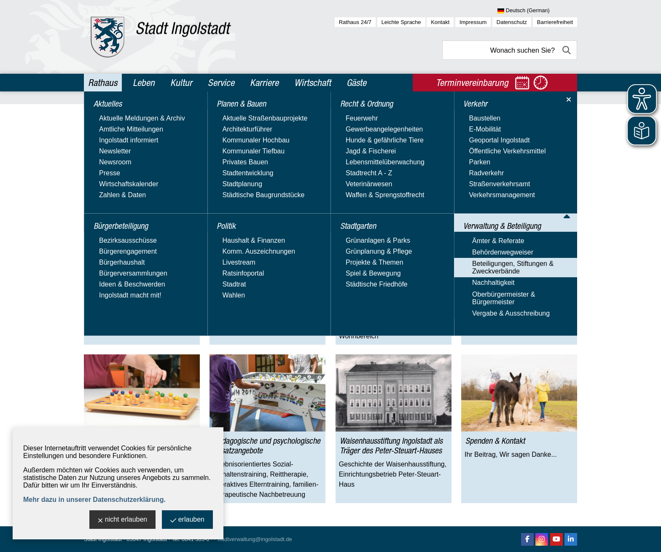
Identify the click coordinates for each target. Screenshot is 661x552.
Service (221, 82)
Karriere (264, 82)
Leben (144, 82)
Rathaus (102, 82)
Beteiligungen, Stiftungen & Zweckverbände (254, 111)
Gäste (356, 82)
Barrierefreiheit (555, 22)
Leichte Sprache (401, 22)
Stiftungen (329, 111)
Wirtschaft (312, 82)
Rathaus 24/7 (355, 22)
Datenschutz (512, 22)
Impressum (472, 22)
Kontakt (440, 22)
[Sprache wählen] (537, 11)
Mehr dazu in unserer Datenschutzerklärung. (94, 499)
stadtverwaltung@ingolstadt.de (254, 539)
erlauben (187, 520)
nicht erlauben (123, 520)
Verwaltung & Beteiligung (162, 111)
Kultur (181, 82)
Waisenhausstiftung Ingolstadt (386, 111)
